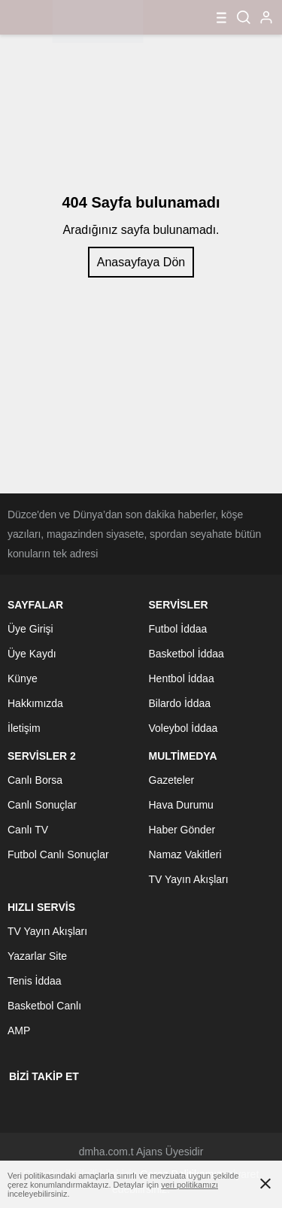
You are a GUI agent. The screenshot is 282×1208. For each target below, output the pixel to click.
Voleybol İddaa (183, 728)
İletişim (24, 728)
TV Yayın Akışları (189, 879)
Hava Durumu (181, 805)
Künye (23, 678)
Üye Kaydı (32, 654)
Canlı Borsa (35, 780)
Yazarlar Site (37, 956)
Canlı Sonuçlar (42, 805)
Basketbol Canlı (44, 1006)
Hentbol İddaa (181, 678)
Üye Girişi (30, 629)
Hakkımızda (35, 703)
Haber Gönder (182, 830)
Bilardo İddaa (180, 703)
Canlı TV (28, 830)
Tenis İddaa (35, 981)
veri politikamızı (189, 1184)
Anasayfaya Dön (141, 262)
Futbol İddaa (178, 629)
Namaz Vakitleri (185, 854)
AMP (19, 1030)
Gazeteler (172, 780)
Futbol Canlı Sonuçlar (58, 854)
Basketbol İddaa (186, 654)
